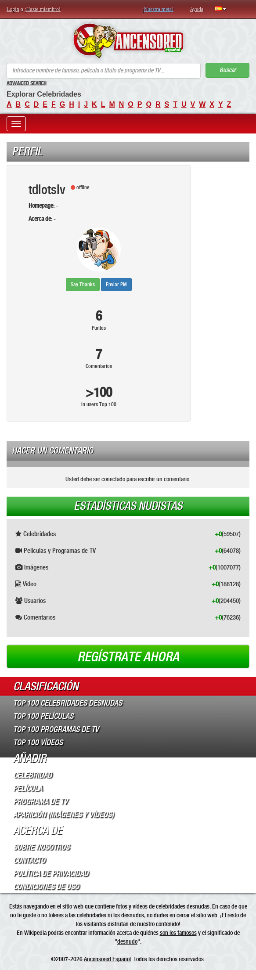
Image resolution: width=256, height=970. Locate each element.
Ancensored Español (107, 959)
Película (27, 788)
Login (13, 9)
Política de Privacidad (50, 873)
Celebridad (32, 775)
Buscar (228, 70)
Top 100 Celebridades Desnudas (67, 703)
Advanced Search (27, 83)
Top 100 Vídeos (38, 742)
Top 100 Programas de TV (56, 729)
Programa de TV (40, 801)
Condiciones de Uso (46, 886)
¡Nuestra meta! (158, 9)
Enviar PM (116, 284)
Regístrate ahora (128, 657)
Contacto (29, 860)
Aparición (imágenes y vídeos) (63, 814)
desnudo (127, 941)
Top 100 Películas (43, 716)
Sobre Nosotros (41, 847)
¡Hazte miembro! (43, 9)
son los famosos (178, 932)
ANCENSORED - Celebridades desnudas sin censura (128, 41)
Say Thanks (83, 284)
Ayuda (196, 9)
